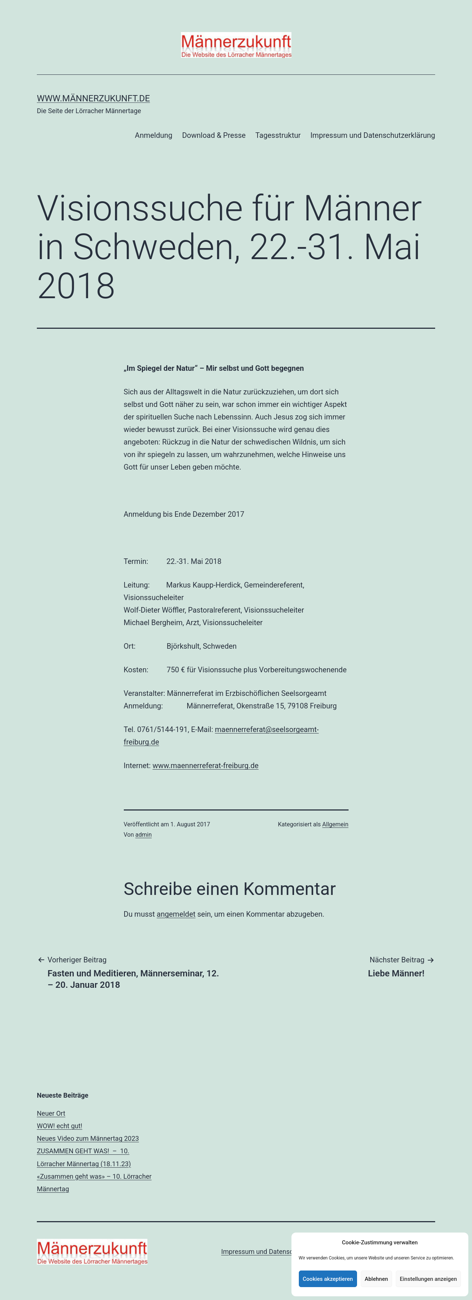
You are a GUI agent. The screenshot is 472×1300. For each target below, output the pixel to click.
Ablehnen (376, 1279)
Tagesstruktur (278, 135)
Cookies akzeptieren (328, 1279)
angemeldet (176, 914)
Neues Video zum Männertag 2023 (88, 1138)
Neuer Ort (51, 1113)
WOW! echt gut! (59, 1126)
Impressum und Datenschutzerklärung (372, 135)
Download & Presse (213, 135)
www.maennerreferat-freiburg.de (206, 765)
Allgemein (335, 824)
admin (143, 834)
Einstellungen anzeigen (428, 1279)
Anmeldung (153, 135)
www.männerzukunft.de (93, 98)
